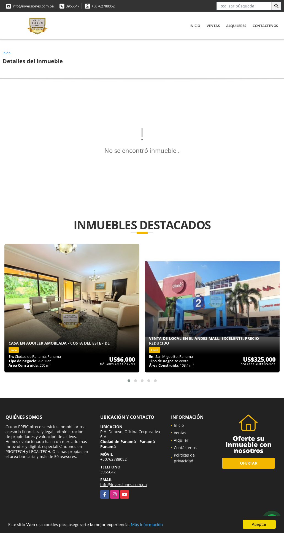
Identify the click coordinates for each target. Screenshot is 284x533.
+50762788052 (103, 6)
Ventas (213, 25)
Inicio (195, 25)
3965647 (72, 6)
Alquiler (181, 440)
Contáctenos (265, 25)
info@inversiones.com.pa (33, 6)
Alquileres (236, 25)
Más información (147, 525)
